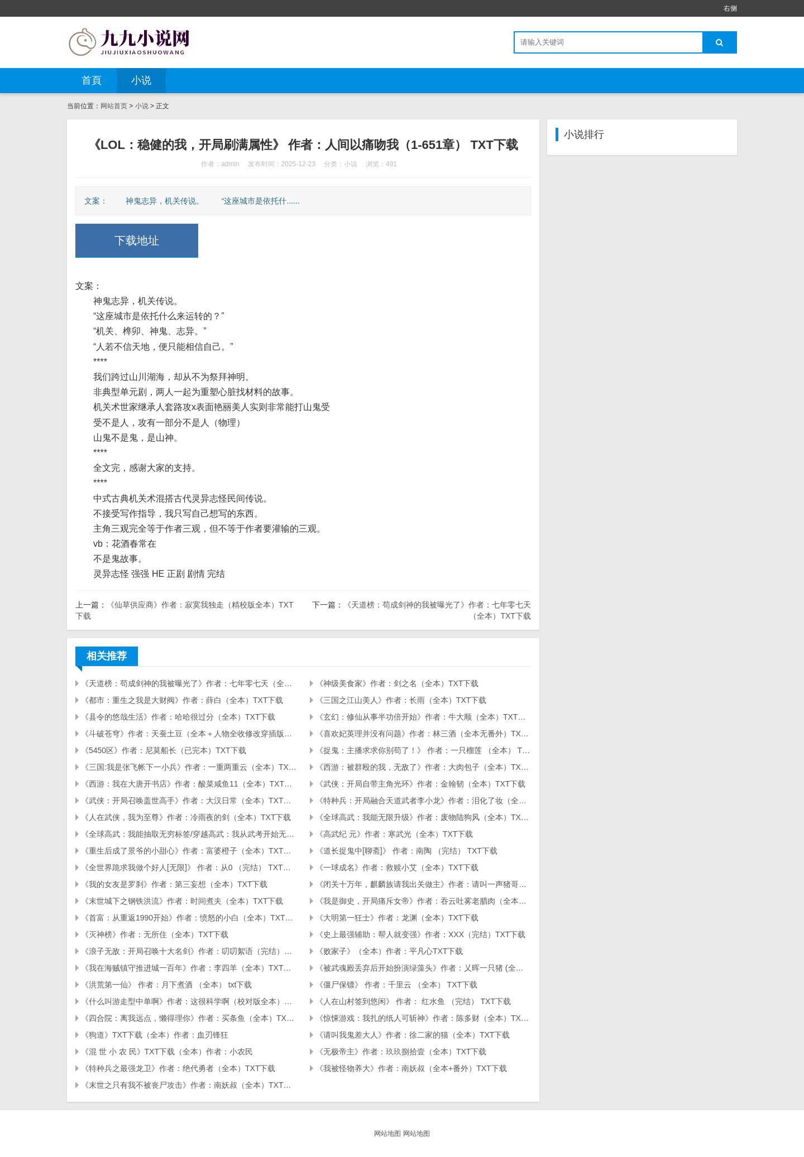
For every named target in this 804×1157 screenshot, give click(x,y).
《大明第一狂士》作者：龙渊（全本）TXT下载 (396, 917)
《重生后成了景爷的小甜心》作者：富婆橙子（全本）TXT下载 (188, 850)
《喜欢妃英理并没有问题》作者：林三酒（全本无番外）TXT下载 (423, 733)
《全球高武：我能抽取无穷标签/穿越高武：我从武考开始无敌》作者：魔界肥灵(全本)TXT (188, 834)
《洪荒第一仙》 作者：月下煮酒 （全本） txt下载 (166, 984)
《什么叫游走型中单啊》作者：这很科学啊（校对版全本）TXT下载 (188, 1001)
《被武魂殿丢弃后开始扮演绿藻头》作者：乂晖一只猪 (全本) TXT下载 (423, 967)
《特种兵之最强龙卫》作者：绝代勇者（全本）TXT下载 (178, 1068)
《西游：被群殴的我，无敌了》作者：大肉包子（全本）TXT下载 (423, 767)
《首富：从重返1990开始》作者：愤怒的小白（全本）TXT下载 (188, 917)
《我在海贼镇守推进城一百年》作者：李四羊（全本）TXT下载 (188, 967)
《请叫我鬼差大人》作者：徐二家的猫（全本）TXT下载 (412, 1034)
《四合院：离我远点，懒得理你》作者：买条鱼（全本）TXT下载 (188, 1018)
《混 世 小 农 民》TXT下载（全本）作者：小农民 (167, 1051)
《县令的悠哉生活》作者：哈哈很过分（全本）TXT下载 (178, 716)
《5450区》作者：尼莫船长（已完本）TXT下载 (163, 750)
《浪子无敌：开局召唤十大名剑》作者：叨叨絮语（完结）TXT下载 (188, 951)
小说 (141, 80)
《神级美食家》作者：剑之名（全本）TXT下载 (396, 683)
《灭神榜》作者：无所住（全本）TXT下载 (154, 934)
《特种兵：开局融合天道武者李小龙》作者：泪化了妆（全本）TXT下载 (423, 800)
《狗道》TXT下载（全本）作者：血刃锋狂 (154, 1034)
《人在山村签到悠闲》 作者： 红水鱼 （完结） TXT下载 (413, 1001)
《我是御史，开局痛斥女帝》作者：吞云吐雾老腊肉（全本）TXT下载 (423, 900)
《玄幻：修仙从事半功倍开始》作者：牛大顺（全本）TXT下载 (423, 716)
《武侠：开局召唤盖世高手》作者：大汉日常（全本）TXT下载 (188, 800)
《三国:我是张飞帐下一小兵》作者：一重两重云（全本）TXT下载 (188, 767)
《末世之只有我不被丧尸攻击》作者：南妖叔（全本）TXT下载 (188, 1085)
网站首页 (113, 106)
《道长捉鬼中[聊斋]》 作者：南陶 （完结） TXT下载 (406, 850)
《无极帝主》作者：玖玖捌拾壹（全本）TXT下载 (400, 1051)
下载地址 (136, 240)
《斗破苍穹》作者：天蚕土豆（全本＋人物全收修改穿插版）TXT (188, 733)
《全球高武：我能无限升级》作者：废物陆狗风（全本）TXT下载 (423, 817)
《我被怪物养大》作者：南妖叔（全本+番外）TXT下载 (411, 1068)
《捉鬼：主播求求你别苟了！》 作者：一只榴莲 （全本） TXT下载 (423, 750)
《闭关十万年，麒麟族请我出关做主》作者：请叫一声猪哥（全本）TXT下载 (423, 884)
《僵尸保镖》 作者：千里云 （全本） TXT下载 (396, 984)
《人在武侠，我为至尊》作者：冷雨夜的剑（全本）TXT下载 (186, 817)
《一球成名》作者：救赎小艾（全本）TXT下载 (396, 867)
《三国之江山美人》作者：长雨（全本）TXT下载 (400, 700)
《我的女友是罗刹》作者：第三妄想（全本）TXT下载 (174, 884)
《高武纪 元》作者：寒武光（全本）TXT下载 (394, 834)
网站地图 (387, 1133)
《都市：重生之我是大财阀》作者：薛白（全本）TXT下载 (182, 700)
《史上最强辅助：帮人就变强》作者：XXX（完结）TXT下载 (420, 934)
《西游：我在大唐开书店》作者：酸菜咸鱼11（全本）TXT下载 (188, 783)
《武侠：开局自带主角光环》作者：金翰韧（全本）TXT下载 (420, 783)
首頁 (92, 80)
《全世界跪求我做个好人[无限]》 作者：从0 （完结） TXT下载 (188, 867)
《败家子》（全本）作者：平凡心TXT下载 (389, 951)
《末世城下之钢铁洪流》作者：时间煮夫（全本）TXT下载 (182, 900)
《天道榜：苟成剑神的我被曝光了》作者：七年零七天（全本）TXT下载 (188, 683)
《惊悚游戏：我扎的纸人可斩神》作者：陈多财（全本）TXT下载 (423, 1018)
